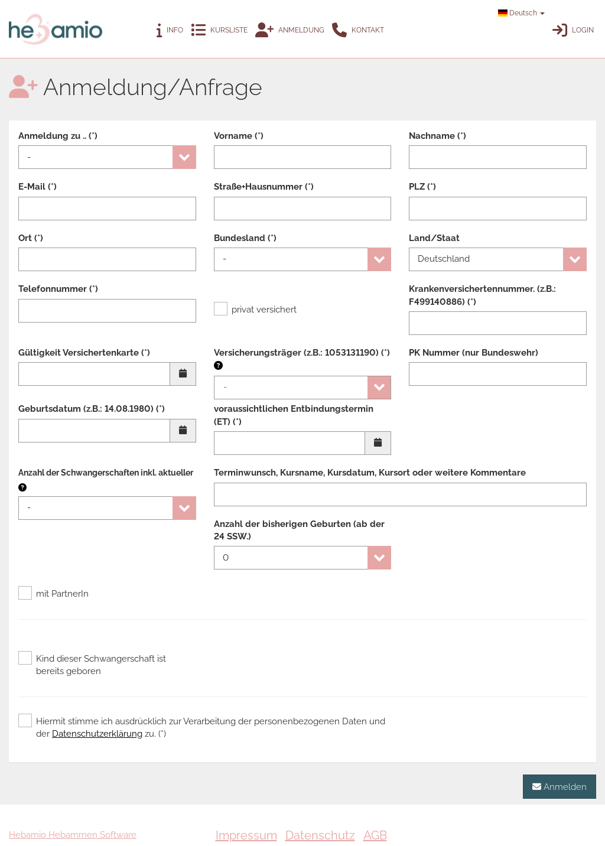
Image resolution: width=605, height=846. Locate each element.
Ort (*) (30, 238)
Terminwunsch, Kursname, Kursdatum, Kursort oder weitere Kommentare (370, 472)
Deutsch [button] (521, 13)
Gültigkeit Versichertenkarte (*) (84, 352)
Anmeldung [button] (289, 30)
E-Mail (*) (37, 186)
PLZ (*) (422, 186)
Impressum (246, 835)
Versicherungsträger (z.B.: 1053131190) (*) (302, 359)
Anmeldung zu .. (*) (57, 136)
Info (170, 30)
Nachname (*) (437, 136)
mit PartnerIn (53, 594)
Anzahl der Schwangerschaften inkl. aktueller (105, 472)
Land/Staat (434, 238)
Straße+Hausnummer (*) (264, 186)
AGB (375, 835)
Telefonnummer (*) (58, 289)
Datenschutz (320, 835)
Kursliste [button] (219, 30)
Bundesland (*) (245, 238)
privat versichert (255, 309)
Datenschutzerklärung (97, 733)
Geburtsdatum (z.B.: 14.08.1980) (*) (91, 409)
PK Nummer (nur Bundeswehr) (473, 352)
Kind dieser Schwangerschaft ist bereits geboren (92, 664)
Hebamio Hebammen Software (72, 834)
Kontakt (358, 30)
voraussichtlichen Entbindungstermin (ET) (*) (293, 415)
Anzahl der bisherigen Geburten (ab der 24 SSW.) (299, 530)
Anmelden (559, 786)
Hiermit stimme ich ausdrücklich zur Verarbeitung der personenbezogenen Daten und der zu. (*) (201, 727)
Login (573, 30)
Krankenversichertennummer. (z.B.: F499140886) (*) (482, 295)
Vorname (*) (239, 136)
